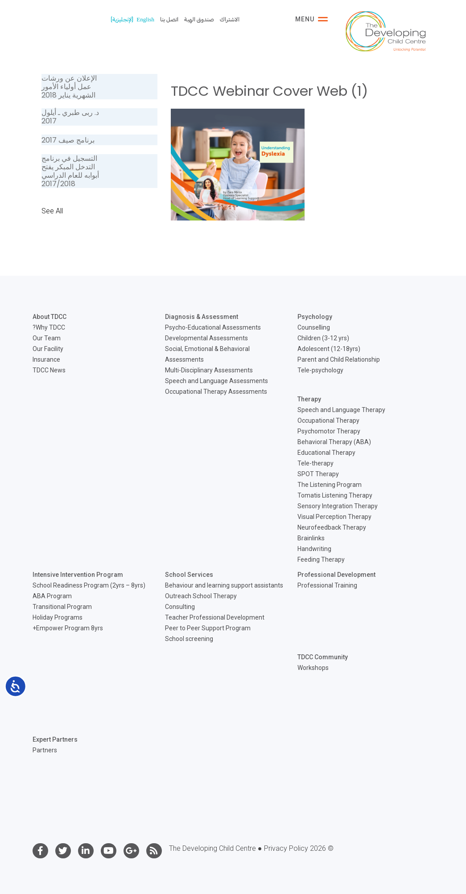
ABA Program (52, 596)
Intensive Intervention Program (78, 574)
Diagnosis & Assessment (201, 316)
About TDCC (49, 316)
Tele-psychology (320, 370)
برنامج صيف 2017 (68, 140)
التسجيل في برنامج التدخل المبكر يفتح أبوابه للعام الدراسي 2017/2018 (70, 171)
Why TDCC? (49, 327)
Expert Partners (55, 739)
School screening (189, 638)
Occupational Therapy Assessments (216, 391)
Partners (45, 750)
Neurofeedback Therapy (331, 527)
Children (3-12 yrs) (323, 338)
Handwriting (314, 548)
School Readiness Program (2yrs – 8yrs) (89, 585)
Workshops (313, 667)
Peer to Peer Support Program (208, 628)
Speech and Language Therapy (341, 409)
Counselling (313, 327)
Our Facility (48, 348)
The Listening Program (329, 484)
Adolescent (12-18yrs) (328, 348)
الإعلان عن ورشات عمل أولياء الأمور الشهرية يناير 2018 (69, 86)
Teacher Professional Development (214, 617)
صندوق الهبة (199, 19)
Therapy (309, 399)
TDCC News (49, 370)
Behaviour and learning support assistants (224, 585)
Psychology (314, 316)
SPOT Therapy (318, 474)
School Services (189, 574)
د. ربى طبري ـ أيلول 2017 (70, 116)
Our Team (47, 338)
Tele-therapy (315, 463)
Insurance (46, 359)
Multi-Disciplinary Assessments (209, 370)
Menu (311, 19)
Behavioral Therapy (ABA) (334, 441)
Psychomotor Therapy (328, 431)
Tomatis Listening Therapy (334, 495)
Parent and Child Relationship (338, 359)
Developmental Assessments (206, 338)
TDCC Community (322, 657)
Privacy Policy (286, 848)
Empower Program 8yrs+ (68, 628)
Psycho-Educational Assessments (213, 327)
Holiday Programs (57, 617)
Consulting (180, 606)
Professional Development (336, 574)
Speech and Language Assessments (216, 380)
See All (52, 211)
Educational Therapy (326, 452)
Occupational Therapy (328, 420)
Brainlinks (311, 538)
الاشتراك (229, 19)
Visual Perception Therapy (334, 516)
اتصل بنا (169, 19)
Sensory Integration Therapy (337, 506)
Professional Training (327, 585)
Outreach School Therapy (201, 596)
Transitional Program (62, 606)
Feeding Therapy (321, 559)
